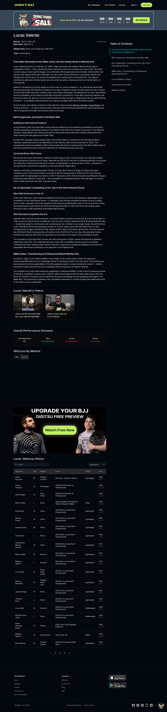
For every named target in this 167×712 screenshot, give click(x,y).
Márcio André (20, 503)
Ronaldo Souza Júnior (20, 616)
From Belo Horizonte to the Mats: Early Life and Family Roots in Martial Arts (131, 50)
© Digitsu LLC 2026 (21, 705)
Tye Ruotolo (19, 536)
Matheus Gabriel (18, 562)
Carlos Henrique (18, 478)
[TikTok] (151, 705)
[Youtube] (146, 705)
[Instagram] (142, 705)
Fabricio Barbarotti (19, 582)
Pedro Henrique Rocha (18, 625)
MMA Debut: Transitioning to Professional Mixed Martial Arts (129, 72)
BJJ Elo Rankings (20, 694)
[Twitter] (137, 705)
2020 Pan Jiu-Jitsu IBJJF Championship (64, 608)
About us (65, 680)
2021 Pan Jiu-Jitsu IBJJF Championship (64, 572)
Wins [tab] (17, 357)
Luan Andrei (19, 572)
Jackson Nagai (20, 592)
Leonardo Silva (20, 527)
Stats (16, 680)
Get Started (141, 20)
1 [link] (55, 653)
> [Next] (69, 653)
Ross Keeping (20, 643)
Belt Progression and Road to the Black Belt (130, 58)
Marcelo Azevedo (80, 105)
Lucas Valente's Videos (121, 79)
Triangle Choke (43, 643)
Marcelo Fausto (18, 519)
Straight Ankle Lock (43, 582)
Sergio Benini (94, 105)
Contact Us (66, 684)
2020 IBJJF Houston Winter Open (65, 643)
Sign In (134, 5)
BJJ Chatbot (110, 5)
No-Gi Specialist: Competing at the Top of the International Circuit (131, 64)
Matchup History (119, 90)
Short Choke (42, 495)
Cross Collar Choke (42, 572)
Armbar (43, 626)
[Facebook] (133, 705)
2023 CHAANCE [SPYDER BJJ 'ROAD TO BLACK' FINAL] (66, 503)
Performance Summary (121, 85)
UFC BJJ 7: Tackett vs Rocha (66, 478)
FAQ (63, 691)
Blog (63, 687)
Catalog (121, 5)
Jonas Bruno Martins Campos (20, 545)
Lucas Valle (19, 608)
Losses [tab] (24, 357)
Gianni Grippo (20, 495)
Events (16, 687)
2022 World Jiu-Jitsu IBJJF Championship (65, 511)
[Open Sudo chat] (161, 706)
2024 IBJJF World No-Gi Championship (64, 486)
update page (101, 41)
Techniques (18, 691)
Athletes (17, 684)
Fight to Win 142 (61, 635)
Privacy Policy (89, 705)
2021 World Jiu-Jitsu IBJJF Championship (65, 545)
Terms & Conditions (74, 705)
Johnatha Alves (18, 600)
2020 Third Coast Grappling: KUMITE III (65, 626)
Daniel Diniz (19, 511)
